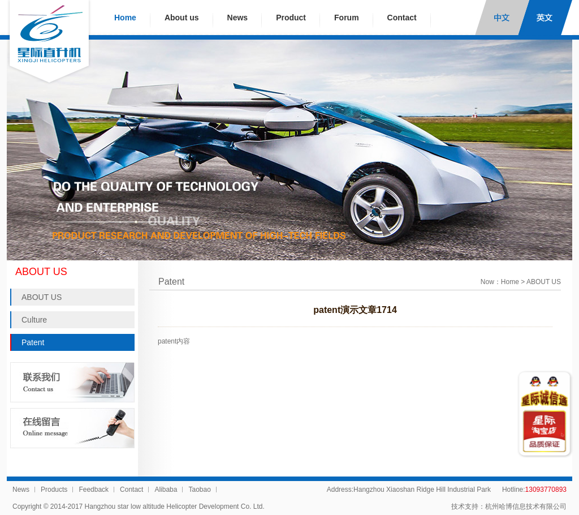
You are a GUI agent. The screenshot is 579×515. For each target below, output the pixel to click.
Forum (346, 17)
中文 (502, 17)
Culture (34, 319)
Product (291, 17)
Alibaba (165, 489)
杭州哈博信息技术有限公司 (526, 506)
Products (54, 489)
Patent (32, 342)
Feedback (94, 489)
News (237, 17)
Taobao (199, 489)
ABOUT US (41, 297)
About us (182, 17)
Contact (402, 17)
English (545, 17)
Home (125, 17)
